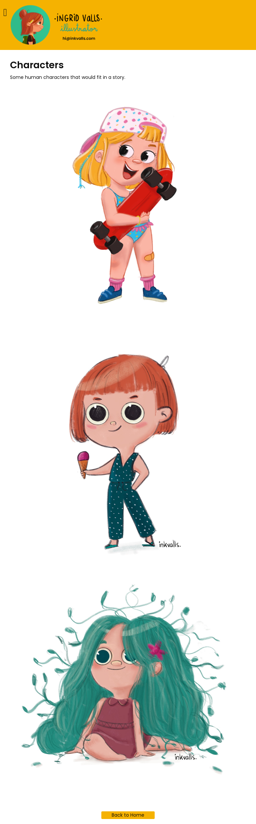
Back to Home (128, 815)
